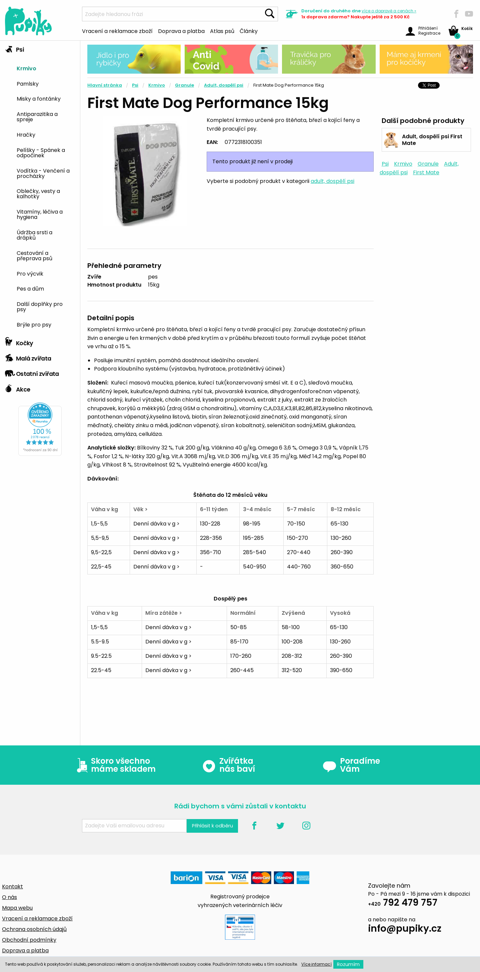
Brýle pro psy (34, 324)
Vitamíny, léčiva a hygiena (40, 214)
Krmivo (26, 68)
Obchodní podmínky (29, 940)
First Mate (426, 172)
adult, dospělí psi (332, 181)
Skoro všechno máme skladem (115, 765)
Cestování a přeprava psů (34, 255)
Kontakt (12, 886)
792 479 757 (402, 903)
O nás (9, 897)
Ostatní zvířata (32, 372)
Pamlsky (28, 83)
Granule (184, 85)
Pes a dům (30, 288)
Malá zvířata (28, 357)
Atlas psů (222, 30)
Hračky (26, 134)
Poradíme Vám (351, 765)
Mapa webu (17, 908)
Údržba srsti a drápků (34, 235)
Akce (17, 388)
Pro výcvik (30, 273)
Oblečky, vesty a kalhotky (38, 193)
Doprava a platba (181, 30)
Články (249, 30)
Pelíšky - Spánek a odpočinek (41, 152)
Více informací (316, 964)
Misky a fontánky (39, 98)
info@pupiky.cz (404, 929)
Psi (14, 48)
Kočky (19, 341)
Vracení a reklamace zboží (117, 30)
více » (389, 11)
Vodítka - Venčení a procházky (43, 173)
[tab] (40, 187)
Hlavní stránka (104, 85)
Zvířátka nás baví (228, 765)
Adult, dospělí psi (223, 85)
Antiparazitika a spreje (37, 116)
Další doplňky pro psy (40, 306)
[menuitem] (46, 67)
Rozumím (348, 964)
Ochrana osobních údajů (34, 929)
